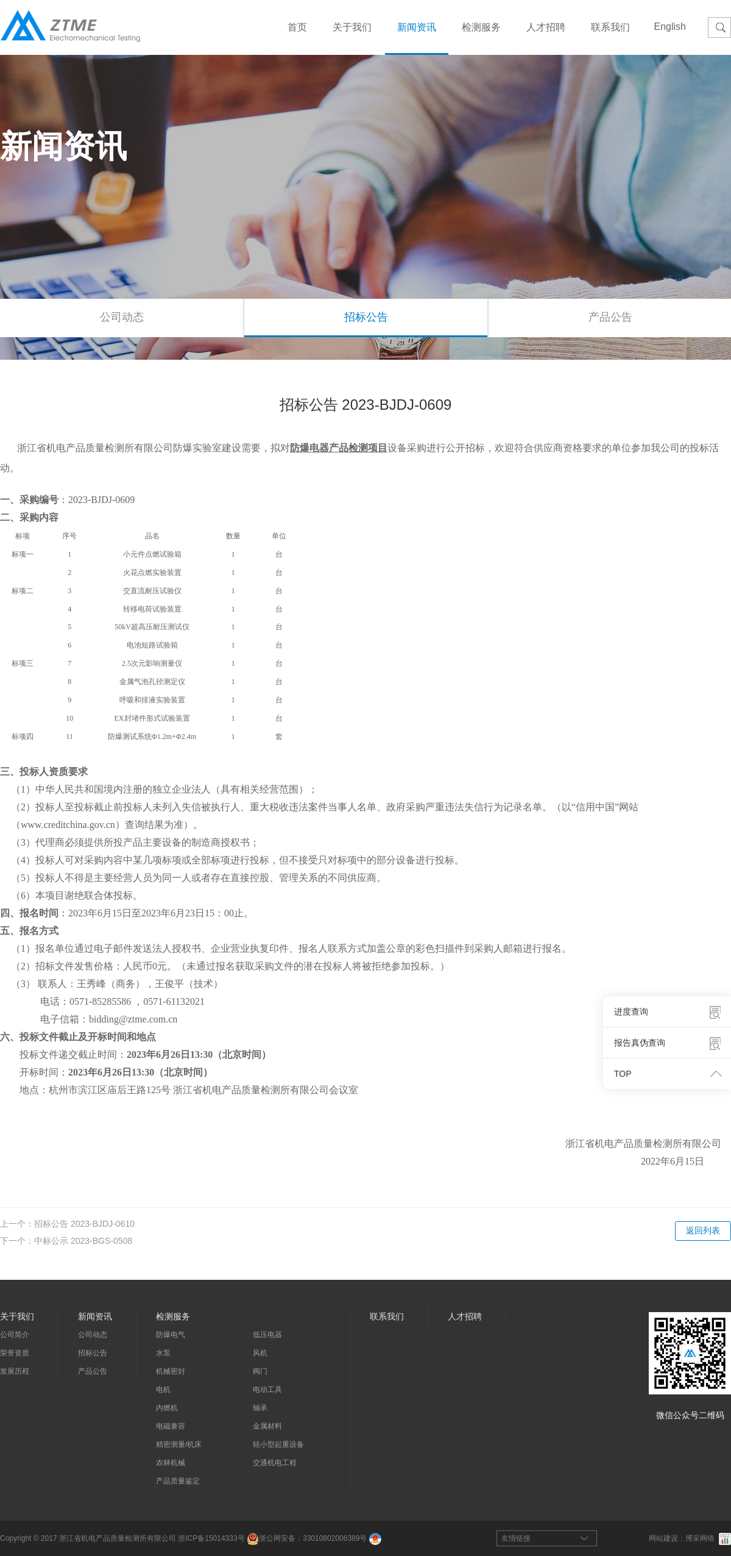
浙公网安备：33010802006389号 (307, 1538)
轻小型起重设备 (278, 1444)
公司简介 (14, 1334)
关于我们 (352, 27)
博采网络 (700, 1538)
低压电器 (267, 1334)
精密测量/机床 (179, 1444)
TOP (623, 1074)
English (670, 26)
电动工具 (267, 1389)
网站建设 (663, 1538)
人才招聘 (545, 27)
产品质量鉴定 (178, 1481)
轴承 (260, 1408)
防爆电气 (170, 1334)
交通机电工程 (275, 1462)
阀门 (260, 1371)
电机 (163, 1389)
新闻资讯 (416, 27)
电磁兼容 (170, 1426)
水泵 (163, 1353)
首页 (297, 27)
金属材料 (267, 1426)
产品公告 (92, 1371)
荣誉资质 (14, 1353)
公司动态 (122, 317)
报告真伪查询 (639, 1042)
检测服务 (481, 27)
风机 (260, 1353)
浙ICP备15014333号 (211, 1538)
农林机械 (170, 1462)
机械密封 (170, 1371)
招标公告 (366, 317)
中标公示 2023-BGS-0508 (83, 1241)
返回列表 (703, 1230)
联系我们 (610, 27)
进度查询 (631, 1011)
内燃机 (167, 1408)
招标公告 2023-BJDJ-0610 (84, 1224)
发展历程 (14, 1371)
